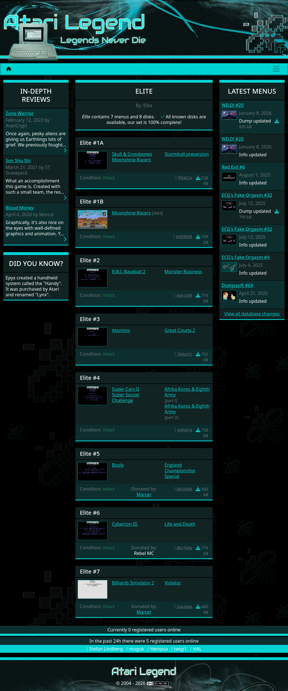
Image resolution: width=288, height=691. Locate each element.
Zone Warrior (20, 113)
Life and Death (180, 524)
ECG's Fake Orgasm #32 (247, 195)
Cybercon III (125, 524)
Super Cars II (125, 389)
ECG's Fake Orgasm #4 (245, 257)
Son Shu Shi (18, 160)
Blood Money (20, 208)
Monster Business (183, 271)
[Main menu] (276, 68)
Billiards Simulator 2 (133, 583)
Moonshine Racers (131, 160)
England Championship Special (180, 470)
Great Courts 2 (180, 330)
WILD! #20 (233, 105)
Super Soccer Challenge (126, 397)
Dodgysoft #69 (237, 285)
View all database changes (252, 314)
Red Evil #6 (233, 167)
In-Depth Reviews (36, 95)
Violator (173, 583)
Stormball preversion (187, 154)
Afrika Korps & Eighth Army (187, 392)
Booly (118, 465)
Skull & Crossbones (132, 154)
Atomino (121, 330)
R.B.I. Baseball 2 (128, 271)
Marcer (143, 494)
